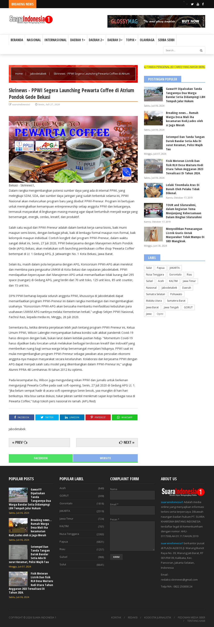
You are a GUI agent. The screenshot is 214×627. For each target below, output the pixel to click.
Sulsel (149, 281)
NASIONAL (34, 40)
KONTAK (116, 617)
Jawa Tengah (171, 307)
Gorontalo (175, 274)
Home (19, 73)
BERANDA (17, 40)
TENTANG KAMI (196, 620)
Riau (189, 274)
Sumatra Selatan (155, 294)
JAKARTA (175, 268)
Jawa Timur (189, 281)
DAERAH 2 (96, 40)
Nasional (151, 287)
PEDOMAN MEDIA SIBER (191, 617)
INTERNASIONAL (56, 40)
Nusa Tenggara (155, 274)
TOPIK (131, 40)
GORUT (188, 307)
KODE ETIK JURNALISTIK (157, 617)
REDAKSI (133, 617)
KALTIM (173, 281)
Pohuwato (176, 294)
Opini (160, 314)
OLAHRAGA (147, 40)
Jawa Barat (152, 307)
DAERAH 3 (114, 40)
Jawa (149, 314)
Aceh (161, 281)
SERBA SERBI (166, 40)
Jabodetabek (38, 73)
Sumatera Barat (176, 300)
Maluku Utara (154, 300)
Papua (160, 268)
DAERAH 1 (77, 40)
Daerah (186, 287)
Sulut (149, 268)
